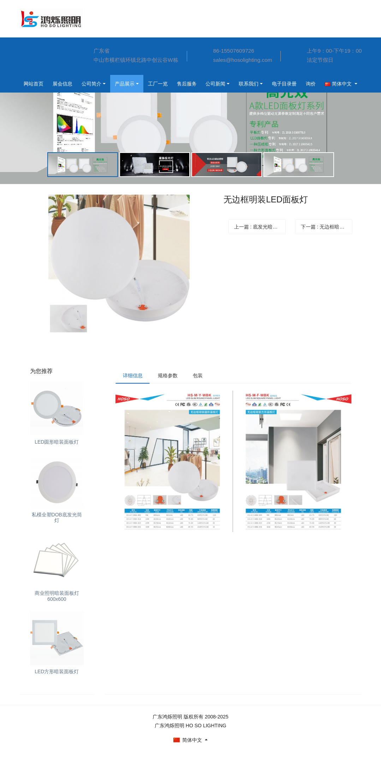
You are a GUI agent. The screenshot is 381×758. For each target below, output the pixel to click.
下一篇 (327, 227)
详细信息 (133, 375)
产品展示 (69, 84)
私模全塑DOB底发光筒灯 (57, 517)
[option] (190, 119)
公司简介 (34, 81)
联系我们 (199, 84)
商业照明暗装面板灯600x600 (57, 596)
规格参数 (168, 375)
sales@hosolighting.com (242, 60)
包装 (198, 375)
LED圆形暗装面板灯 (57, 442)
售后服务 (134, 84)
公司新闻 (164, 84)
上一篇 (260, 227)
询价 (264, 84)
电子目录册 (236, 84)
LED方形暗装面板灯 (57, 671)
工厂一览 (104, 84)
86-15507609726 (233, 51)
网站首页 (34, 46)
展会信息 (34, 64)
